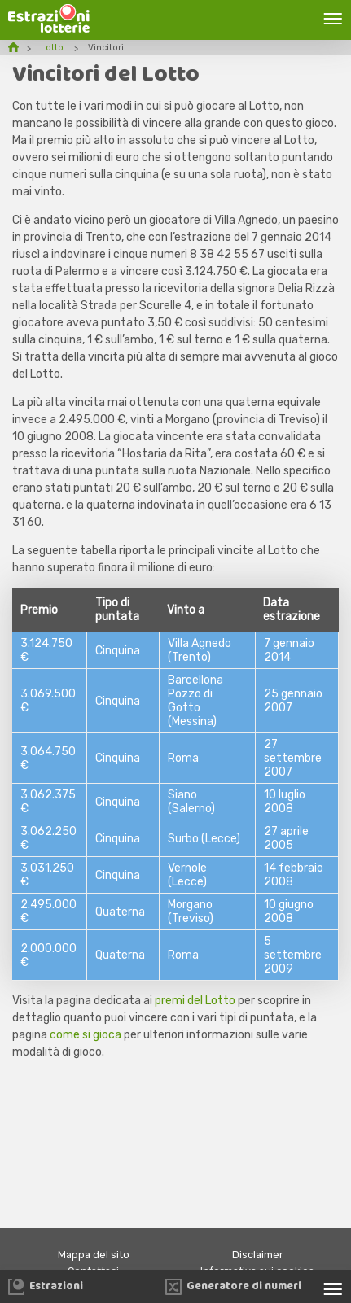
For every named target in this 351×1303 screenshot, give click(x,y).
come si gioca (85, 1035)
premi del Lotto (195, 1001)
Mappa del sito (93, 1254)
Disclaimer (257, 1254)
